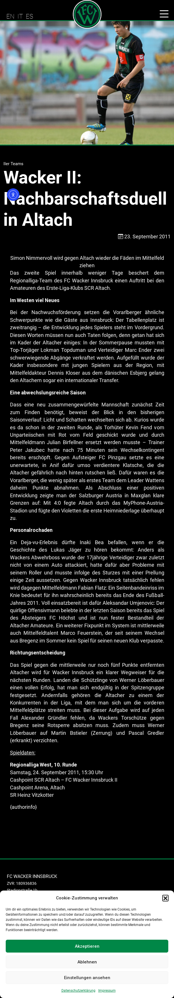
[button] (165, 898)
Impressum (107, 991)
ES (29, 16)
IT (20, 16)
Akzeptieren (87, 946)
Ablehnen (87, 962)
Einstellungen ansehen (87, 977)
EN (10, 16)
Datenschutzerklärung (78, 991)
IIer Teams (13, 163)
